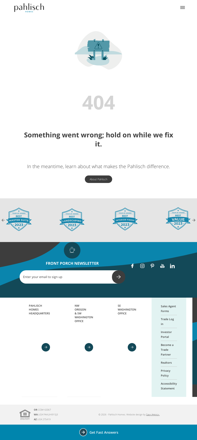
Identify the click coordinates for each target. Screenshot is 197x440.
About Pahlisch (98, 179)
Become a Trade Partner (167, 349)
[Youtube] (162, 266)
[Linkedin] (172, 266)
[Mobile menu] (182, 8)
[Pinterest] (152, 266)
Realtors (166, 362)
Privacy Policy (165, 373)
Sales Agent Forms (168, 308)
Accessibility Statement (169, 386)
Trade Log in (167, 321)
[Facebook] (132, 266)
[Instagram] (142, 266)
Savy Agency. (153, 414)
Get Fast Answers (98, 432)
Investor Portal (166, 334)
